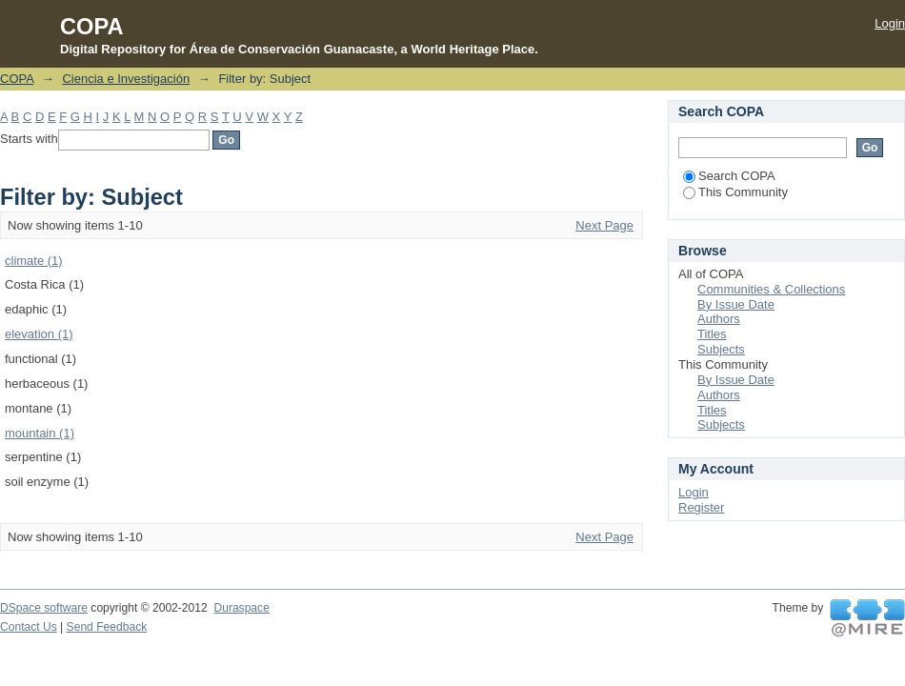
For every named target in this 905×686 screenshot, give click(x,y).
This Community (735, 192)
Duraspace (241, 608)
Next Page (604, 225)
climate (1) (34, 260)
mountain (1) (39, 433)
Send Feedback (107, 627)
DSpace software (44, 608)
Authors (718, 319)
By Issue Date (735, 304)
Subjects (721, 349)
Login (890, 23)
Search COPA (729, 176)
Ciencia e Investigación (126, 78)
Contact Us (28, 627)
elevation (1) (39, 334)
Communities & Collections (771, 289)
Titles (712, 334)
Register (701, 507)
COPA (16, 78)
